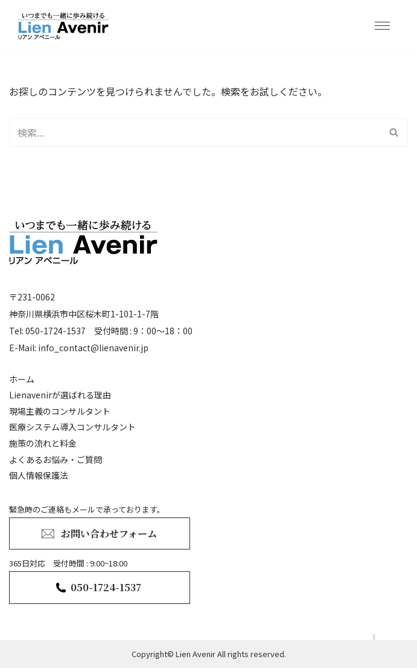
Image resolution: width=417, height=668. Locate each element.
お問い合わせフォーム (109, 533)
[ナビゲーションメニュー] (382, 26)
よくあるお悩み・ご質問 (55, 459)
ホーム (21, 379)
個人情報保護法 (38, 475)
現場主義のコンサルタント (59, 411)
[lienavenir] (66, 25)
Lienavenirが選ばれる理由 (60, 395)
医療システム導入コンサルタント (72, 427)
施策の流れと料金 (43, 443)
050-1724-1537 (106, 587)
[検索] (195, 132)
